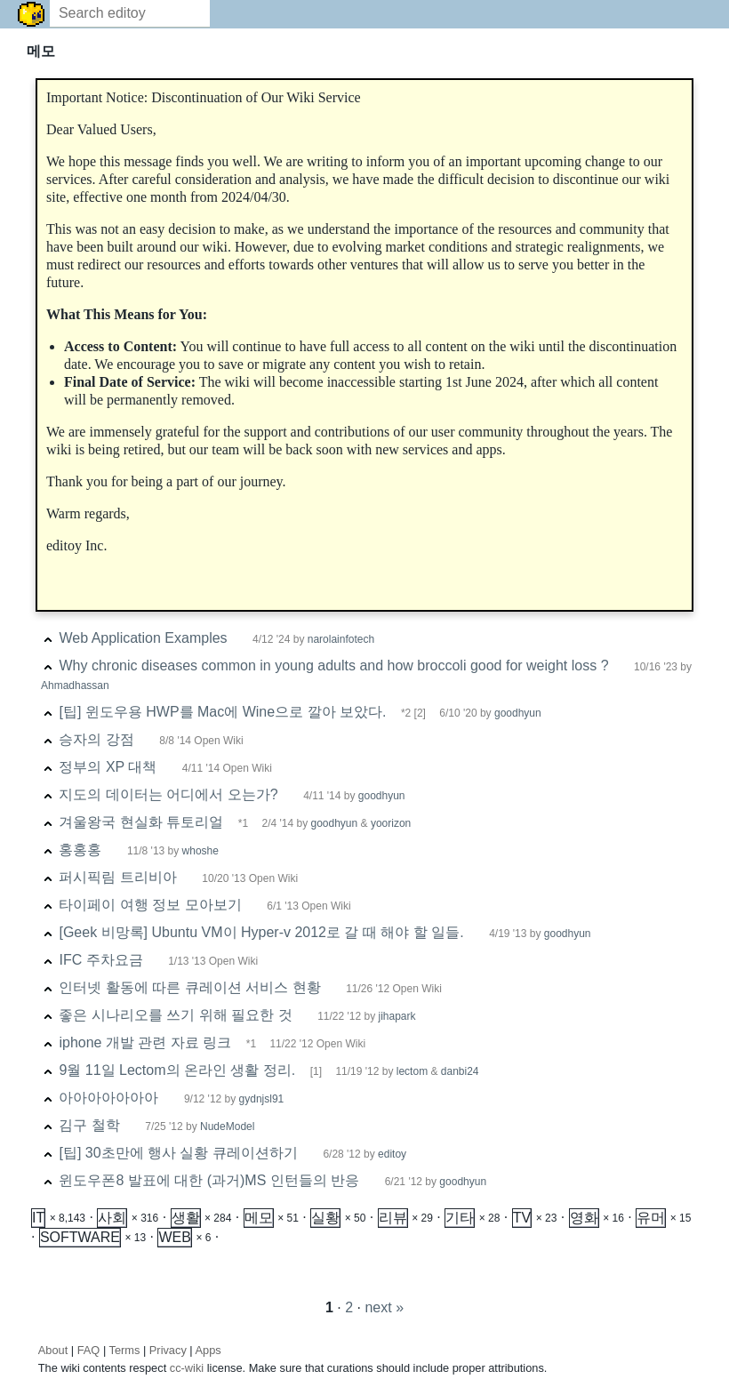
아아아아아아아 (108, 1097)
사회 (112, 1217)
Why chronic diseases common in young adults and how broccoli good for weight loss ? (333, 665)
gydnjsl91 (261, 1099)
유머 (651, 1217)
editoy (392, 1154)
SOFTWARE (80, 1237)
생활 (186, 1217)
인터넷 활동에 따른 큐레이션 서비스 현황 (189, 987)
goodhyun (517, 713)
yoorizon (391, 823)
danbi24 (460, 1071)
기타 (459, 1217)
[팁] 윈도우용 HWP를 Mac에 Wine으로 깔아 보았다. (222, 711)
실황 (325, 1217)
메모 (258, 1217)
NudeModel (227, 1126)
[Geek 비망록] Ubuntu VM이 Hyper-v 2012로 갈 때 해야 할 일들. (261, 932)
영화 (584, 1217)
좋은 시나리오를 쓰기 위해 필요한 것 (175, 1014)
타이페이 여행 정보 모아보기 (150, 904)
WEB (174, 1237)
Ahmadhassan (75, 685)
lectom (414, 1071)
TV (522, 1217)
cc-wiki (187, 1368)
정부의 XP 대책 (107, 766)
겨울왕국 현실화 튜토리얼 (141, 822)
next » (384, 1307)
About (53, 1350)
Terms (124, 1350)
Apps (208, 1350)
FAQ (88, 1350)
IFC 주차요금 (100, 959)
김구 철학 (89, 1125)
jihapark (396, 1016)
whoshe (200, 851)
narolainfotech (341, 639)
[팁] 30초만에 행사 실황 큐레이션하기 (178, 1152)
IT (38, 1217)
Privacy (168, 1350)
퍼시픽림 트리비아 (117, 877)
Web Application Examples (143, 637)
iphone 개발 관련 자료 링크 (145, 1042)
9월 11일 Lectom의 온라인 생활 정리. (177, 1070)
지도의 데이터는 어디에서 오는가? (168, 794)
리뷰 (393, 1217)
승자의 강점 (96, 739)
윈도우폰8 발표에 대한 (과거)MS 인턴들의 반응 (209, 1180)
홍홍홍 (80, 849)
